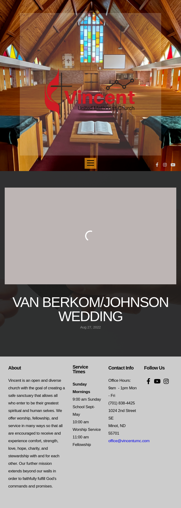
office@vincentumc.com (129, 441)
